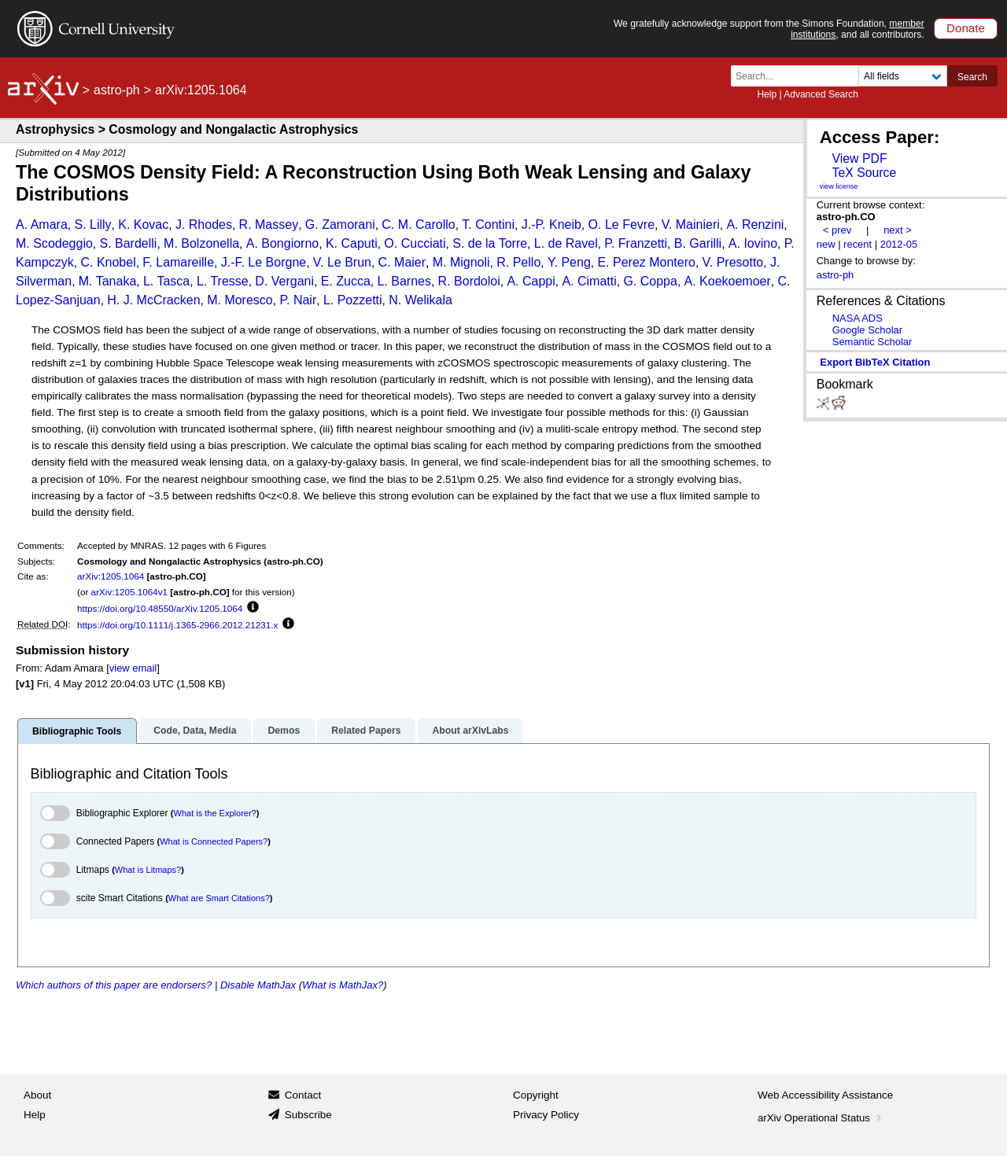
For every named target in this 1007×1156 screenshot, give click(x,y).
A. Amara (42, 224)
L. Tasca (166, 281)
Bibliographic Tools (76, 731)
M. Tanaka (108, 281)
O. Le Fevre (621, 224)
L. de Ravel (566, 243)
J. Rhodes (203, 224)
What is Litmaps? (148, 869)
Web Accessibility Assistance (825, 1095)
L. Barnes (403, 281)
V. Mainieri (691, 224)
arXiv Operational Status (821, 1118)
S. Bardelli (128, 243)
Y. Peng (569, 262)
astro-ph (117, 90)
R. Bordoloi (469, 281)
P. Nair (297, 300)
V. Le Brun (342, 262)
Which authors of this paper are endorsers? (114, 985)
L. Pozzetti (352, 300)
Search (972, 77)
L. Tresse (223, 281)
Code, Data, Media (194, 730)
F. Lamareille (178, 262)
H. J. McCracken (153, 300)
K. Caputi (352, 243)
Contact (303, 1095)
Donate (965, 28)
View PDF (859, 158)
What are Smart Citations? (219, 898)
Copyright (536, 1095)
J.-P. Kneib (551, 224)
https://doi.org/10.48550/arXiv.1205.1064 (159, 608)
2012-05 (899, 244)
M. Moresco (240, 300)
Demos (283, 730)
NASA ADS (857, 318)
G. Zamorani (340, 224)
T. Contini (488, 224)
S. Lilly (92, 224)
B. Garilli (697, 243)
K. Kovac (143, 224)
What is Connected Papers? (213, 841)
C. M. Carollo (418, 224)
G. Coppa (650, 281)
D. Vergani (284, 281)
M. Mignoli (461, 262)
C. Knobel (107, 262)
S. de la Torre (489, 243)
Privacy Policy (546, 1115)
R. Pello (518, 262)
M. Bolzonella (201, 243)
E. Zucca (346, 281)
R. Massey (269, 224)
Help (766, 94)
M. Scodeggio (54, 243)
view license (839, 186)
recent (857, 244)
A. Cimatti (589, 281)
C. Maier (402, 262)
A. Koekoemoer (727, 281)
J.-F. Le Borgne (264, 262)
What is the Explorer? (215, 813)
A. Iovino (753, 243)
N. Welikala (420, 300)
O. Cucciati (414, 243)
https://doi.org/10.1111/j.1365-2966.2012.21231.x (177, 625)
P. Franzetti (635, 243)
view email (133, 668)
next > (897, 230)
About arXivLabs (470, 730)
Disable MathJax (258, 985)
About (37, 1095)
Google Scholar (867, 330)
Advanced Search (821, 94)
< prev (837, 230)
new (826, 244)
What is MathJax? (342, 985)
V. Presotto (733, 262)
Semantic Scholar (872, 342)
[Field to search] (902, 76)
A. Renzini (755, 224)
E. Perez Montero (646, 262)
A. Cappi (531, 281)
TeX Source (864, 172)
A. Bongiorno (282, 243)
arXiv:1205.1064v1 (129, 592)
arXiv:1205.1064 (110, 576)
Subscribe (308, 1115)
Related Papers (365, 730)
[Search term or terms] (799, 76)
